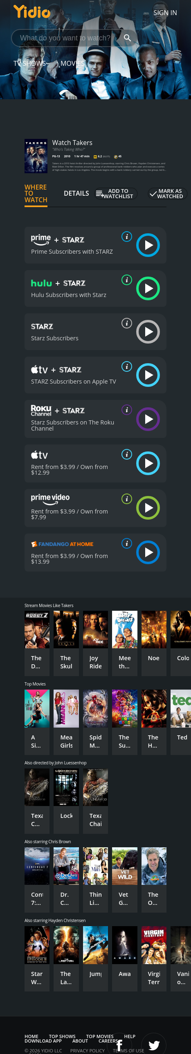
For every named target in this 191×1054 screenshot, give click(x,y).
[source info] (125, 236)
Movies (73, 63)
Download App (43, 1041)
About (80, 1041)
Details (76, 193)
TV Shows (29, 63)
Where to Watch (36, 194)
